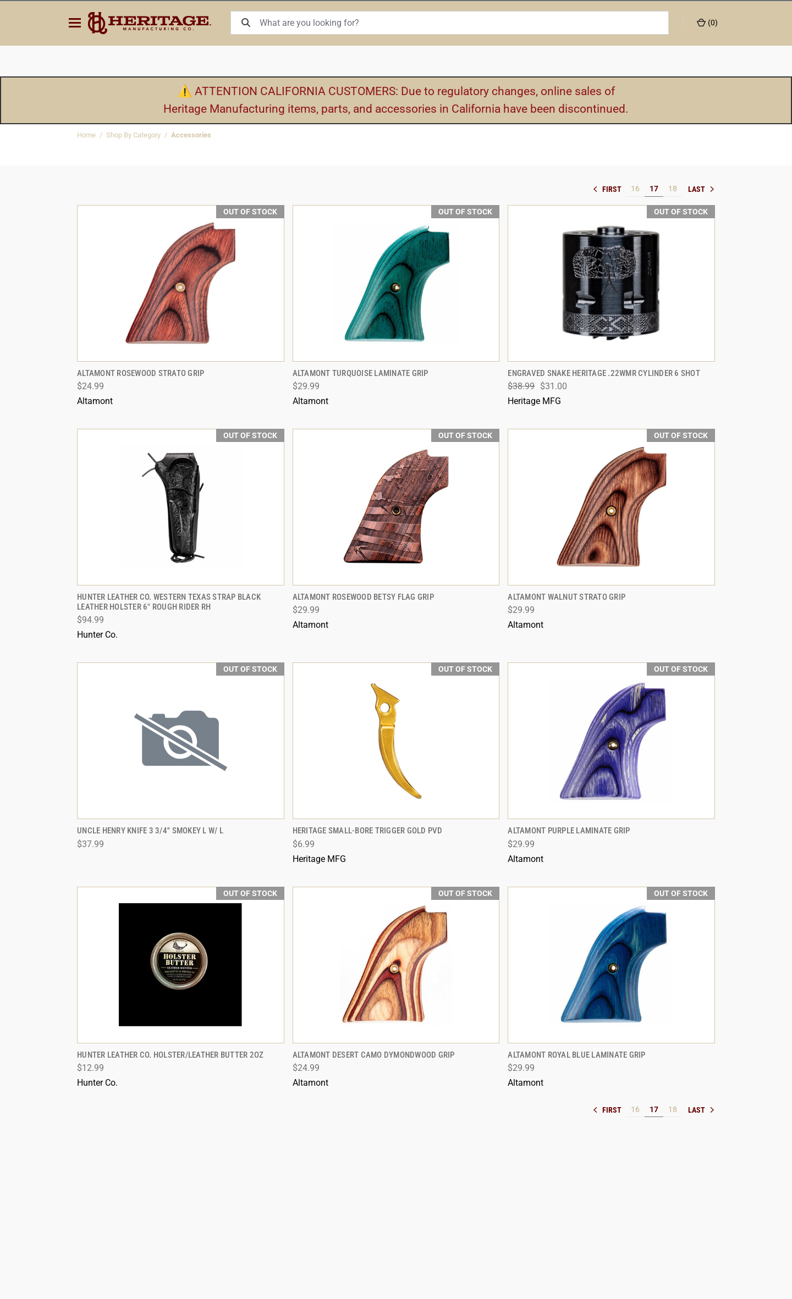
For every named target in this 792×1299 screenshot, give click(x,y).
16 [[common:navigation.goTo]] (635, 188)
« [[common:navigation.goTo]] (609, 189)
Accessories (191, 135)
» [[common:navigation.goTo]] (701, 189)
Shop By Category (133, 135)
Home (86, 135)
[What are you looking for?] (466, 22)
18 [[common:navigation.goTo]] (672, 188)
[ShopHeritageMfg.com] (156, 23)
